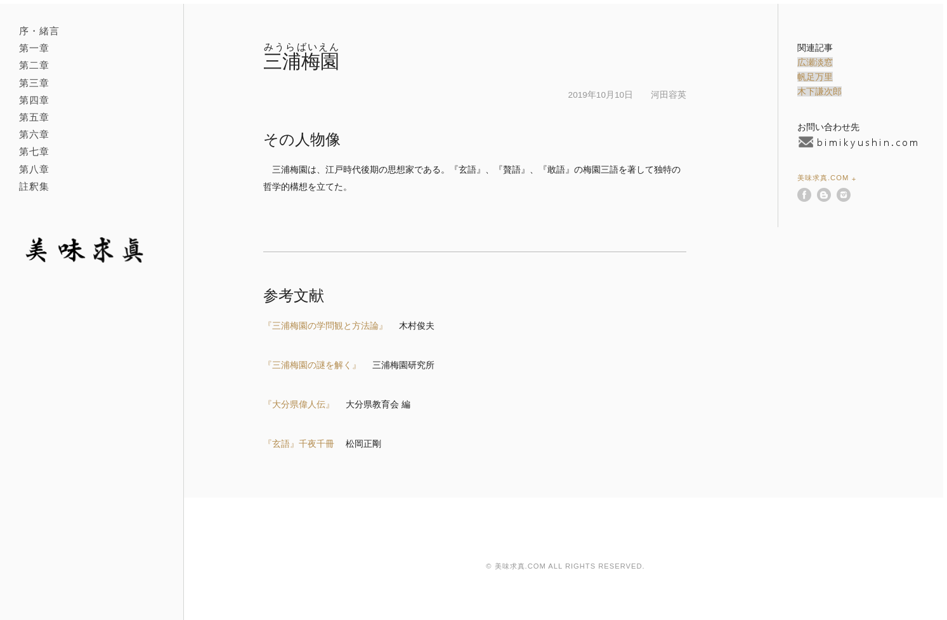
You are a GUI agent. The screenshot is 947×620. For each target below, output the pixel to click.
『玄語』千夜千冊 (298, 444)
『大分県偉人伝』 (298, 404)
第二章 (34, 65)
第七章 (34, 151)
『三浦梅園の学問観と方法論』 (325, 325)
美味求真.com (823, 177)
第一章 (34, 48)
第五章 (34, 117)
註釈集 (34, 186)
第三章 (34, 82)
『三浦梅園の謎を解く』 (312, 365)
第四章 (34, 100)
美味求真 (88, 250)
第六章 (34, 134)
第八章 (34, 169)
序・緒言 (39, 30)
